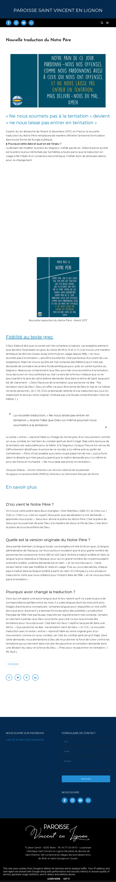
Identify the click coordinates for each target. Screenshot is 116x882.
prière (13, 664)
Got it (66, 879)
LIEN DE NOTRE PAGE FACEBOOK (25, 739)
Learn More (53, 879)
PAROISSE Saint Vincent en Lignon (58, 10)
